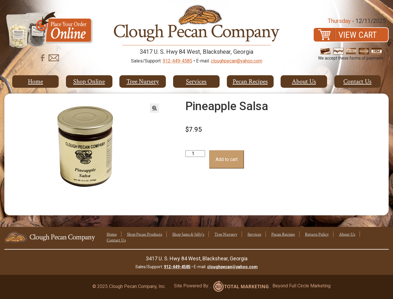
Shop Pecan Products (144, 234)
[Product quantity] (195, 153)
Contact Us (357, 81)
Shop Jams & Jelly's (188, 234)
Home (35, 81)
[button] (154, 108)
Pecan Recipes (250, 81)
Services (196, 81)
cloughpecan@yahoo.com (236, 61)
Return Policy (317, 234)
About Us (304, 81)
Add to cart (227, 159)
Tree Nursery (142, 81)
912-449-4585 (177, 61)
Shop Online (89, 81)
